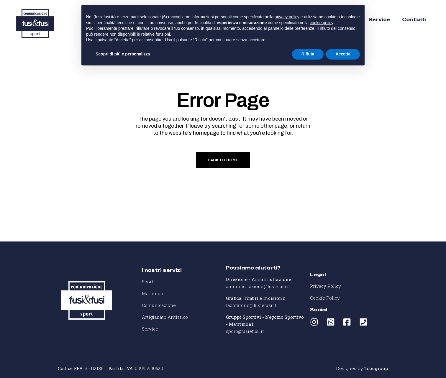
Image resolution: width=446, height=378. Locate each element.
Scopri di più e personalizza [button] (123, 54)
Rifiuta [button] (307, 54)
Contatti (414, 19)
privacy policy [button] (287, 16)
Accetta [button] (342, 54)
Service (379, 19)
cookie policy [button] (321, 22)
